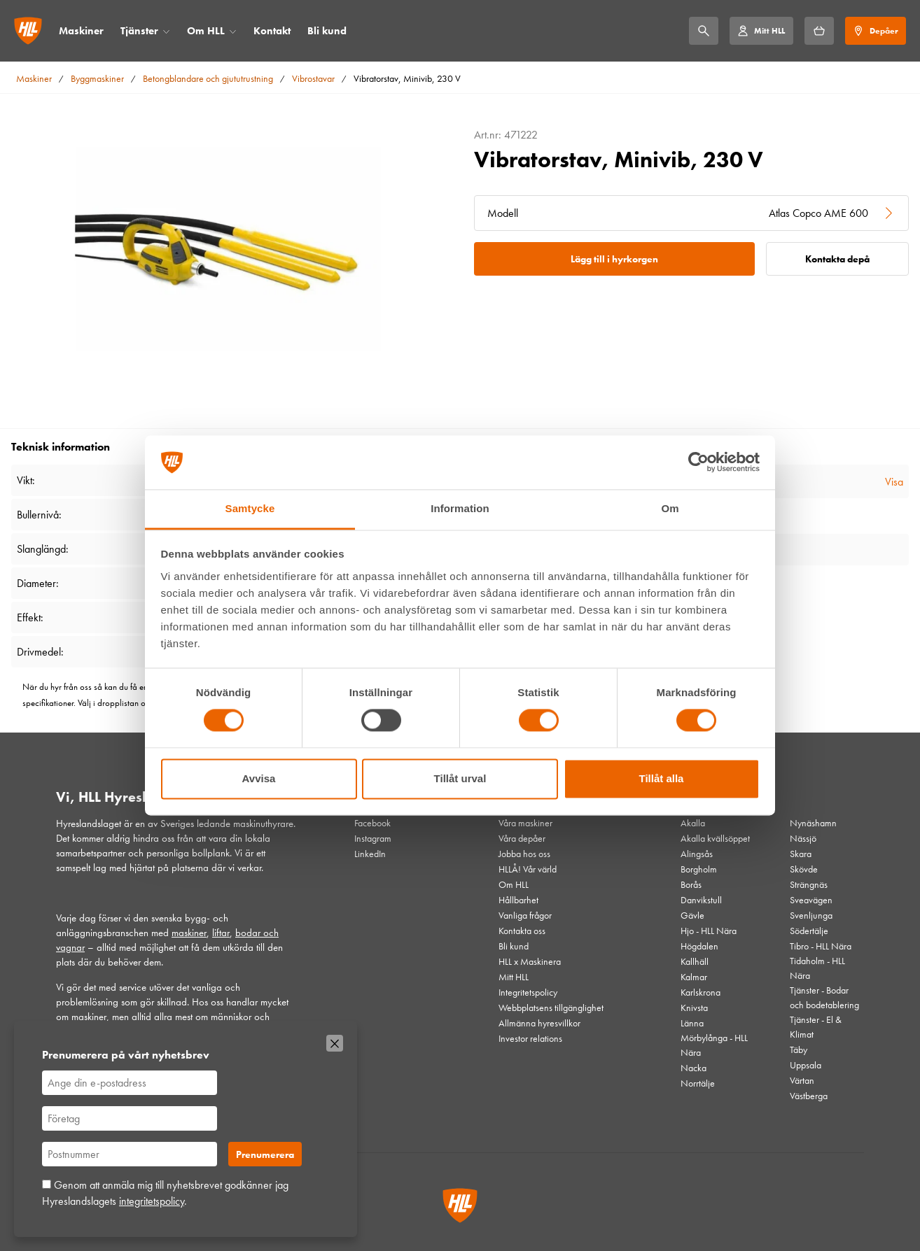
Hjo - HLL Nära (709, 930)
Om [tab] (669, 508)
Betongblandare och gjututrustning (208, 78)
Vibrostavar (313, 78)
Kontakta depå (837, 259)
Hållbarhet (518, 899)
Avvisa (259, 778)
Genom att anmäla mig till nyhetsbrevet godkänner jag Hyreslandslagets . (165, 1193)
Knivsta (694, 1007)
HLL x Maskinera (530, 961)
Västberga (809, 1095)
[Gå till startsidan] (28, 31)
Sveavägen (811, 899)
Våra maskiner (525, 823)
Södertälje (809, 930)
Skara (800, 853)
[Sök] (703, 31)
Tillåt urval (460, 778)
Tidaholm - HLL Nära (817, 968)
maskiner (189, 933)
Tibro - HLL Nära (820, 946)
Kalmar (694, 976)
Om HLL (206, 31)
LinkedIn (370, 853)
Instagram (372, 838)
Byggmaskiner (97, 78)
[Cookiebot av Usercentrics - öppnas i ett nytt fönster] (698, 462)
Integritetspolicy (528, 992)
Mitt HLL (514, 976)
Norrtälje (698, 1083)
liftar (221, 933)
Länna (692, 1023)
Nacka (693, 1067)
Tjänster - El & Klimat (816, 1026)
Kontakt (272, 31)
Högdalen (699, 946)
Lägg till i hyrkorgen (614, 259)
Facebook (372, 823)
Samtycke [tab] (250, 508)
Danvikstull (701, 899)
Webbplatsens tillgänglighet (551, 1007)
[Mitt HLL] (761, 31)
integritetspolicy (151, 1201)
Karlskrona (700, 992)
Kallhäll (695, 961)
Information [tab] (460, 508)
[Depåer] (875, 31)
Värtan (802, 1080)
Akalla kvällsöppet (715, 838)
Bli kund (327, 31)
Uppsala (805, 1065)
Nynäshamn (813, 823)
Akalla (693, 823)
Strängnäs (809, 884)
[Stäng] (334, 1043)
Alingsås (697, 853)
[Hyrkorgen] (819, 31)
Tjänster (139, 31)
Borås (691, 884)
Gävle (692, 915)
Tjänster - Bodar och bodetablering (824, 997)
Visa (894, 481)
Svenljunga (811, 915)
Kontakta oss (522, 930)
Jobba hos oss (524, 853)
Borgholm (699, 869)
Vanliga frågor (525, 915)
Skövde (804, 869)
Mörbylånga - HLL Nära (714, 1045)
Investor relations (530, 1038)
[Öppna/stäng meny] (166, 31)
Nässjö (803, 838)
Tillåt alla (661, 778)
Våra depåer (522, 838)
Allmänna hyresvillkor (539, 1023)
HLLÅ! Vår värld (528, 869)
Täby (798, 1049)
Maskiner (81, 31)
